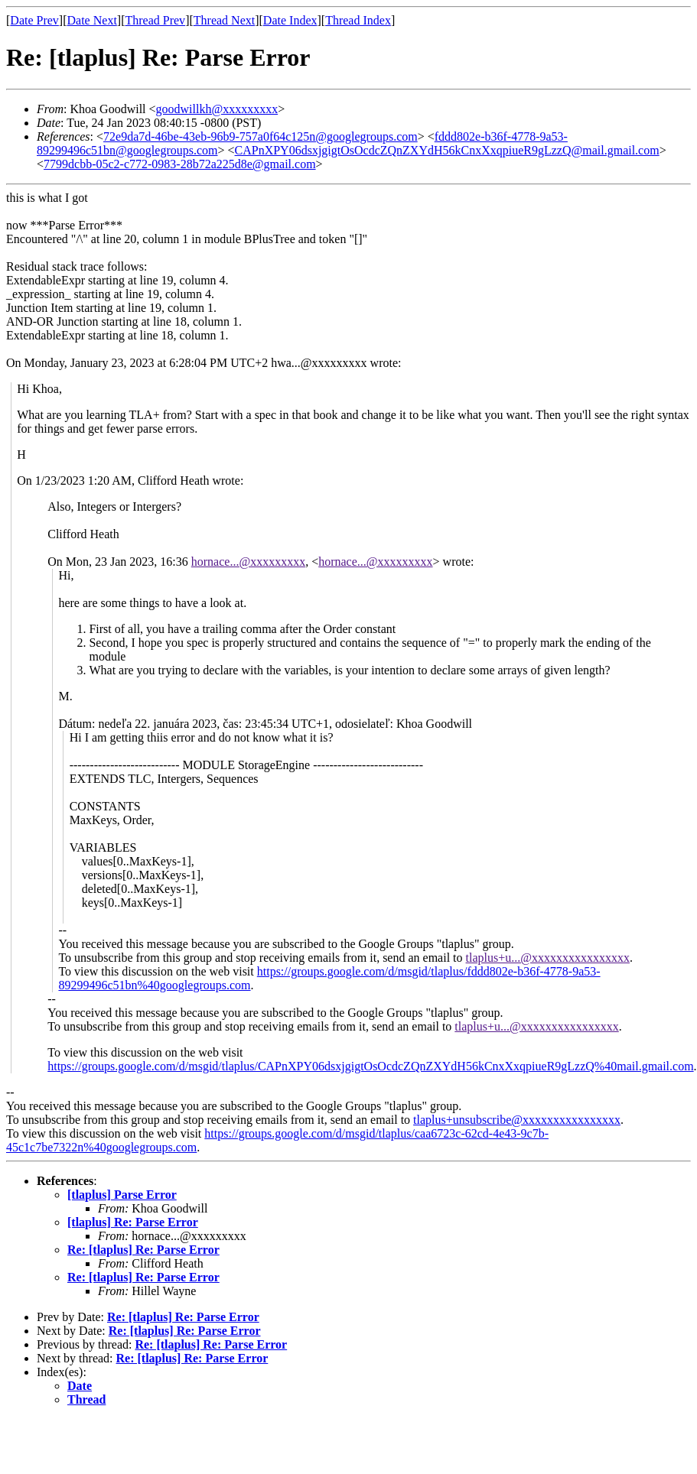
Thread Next (224, 20)
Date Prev (34, 20)
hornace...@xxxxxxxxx (248, 561)
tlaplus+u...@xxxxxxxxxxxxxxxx (548, 957)
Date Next (92, 20)
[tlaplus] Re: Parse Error (132, 1222)
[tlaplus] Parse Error (122, 1194)
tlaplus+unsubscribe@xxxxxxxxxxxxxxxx (516, 1119)
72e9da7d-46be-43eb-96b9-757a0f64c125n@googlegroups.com (260, 136)
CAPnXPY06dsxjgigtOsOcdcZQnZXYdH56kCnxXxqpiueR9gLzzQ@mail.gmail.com (447, 150)
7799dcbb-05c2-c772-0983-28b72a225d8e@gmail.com (180, 163)
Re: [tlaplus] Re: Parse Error (143, 1249)
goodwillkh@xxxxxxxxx (217, 108)
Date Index (290, 20)
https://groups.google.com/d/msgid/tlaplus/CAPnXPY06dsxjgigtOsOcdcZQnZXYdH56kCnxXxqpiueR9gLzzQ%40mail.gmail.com (370, 1066)
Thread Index (358, 20)
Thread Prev (155, 20)
